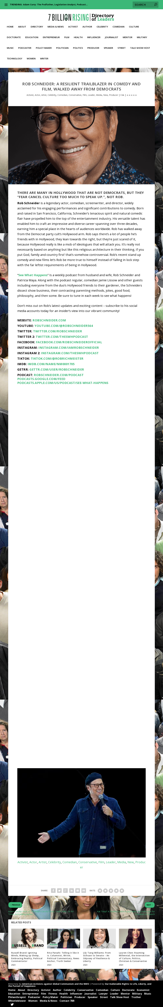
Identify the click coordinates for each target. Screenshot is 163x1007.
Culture (134, 24)
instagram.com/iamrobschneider (68, 347)
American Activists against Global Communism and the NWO (55, 983)
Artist (43, 94)
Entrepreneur (51, 35)
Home (10, 24)
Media (99, 94)
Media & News (56, 24)
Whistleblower (17, 1000)
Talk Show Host (140, 45)
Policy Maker (44, 45)
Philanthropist (17, 996)
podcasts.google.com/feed (41, 378)
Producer (93, 45)
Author (87, 24)
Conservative (75, 94)
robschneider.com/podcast (59, 374)
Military (142, 35)
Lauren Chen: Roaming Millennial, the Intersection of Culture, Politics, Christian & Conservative (134, 956)
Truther (136, 996)
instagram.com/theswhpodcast (70, 352)
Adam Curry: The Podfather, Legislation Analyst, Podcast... (55, 4)
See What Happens (33, 274)
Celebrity (102, 24)
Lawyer (103, 993)
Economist (143, 989)
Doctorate (14, 35)
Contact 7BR (67, 1000)
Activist (73, 24)
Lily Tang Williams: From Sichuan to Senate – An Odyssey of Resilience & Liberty (97, 956)
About (22, 24)
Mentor (127, 35)
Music (10, 45)
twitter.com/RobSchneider (57, 331)
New (105, 94)
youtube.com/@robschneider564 (63, 325)
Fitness (52, 993)
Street (122, 45)
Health (78, 35)
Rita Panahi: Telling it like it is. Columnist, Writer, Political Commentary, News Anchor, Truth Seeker (63, 956)
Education (31, 35)
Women (31, 56)
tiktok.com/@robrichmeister (57, 358)
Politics (78, 45)
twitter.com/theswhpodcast (62, 336)
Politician (62, 45)
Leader (91, 94)
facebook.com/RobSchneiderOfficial (69, 341)
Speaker (108, 45)
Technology (14, 56)
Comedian (118, 24)
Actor (37, 94)
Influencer (93, 35)
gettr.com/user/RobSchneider (56, 369)
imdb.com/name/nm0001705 (51, 363)
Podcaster (24, 45)
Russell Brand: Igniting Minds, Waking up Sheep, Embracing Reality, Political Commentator (27, 956)
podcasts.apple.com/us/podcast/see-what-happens (62, 382)
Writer (44, 56)
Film (66, 35)
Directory (37, 24)
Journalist (111, 35)
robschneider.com (49, 320)
